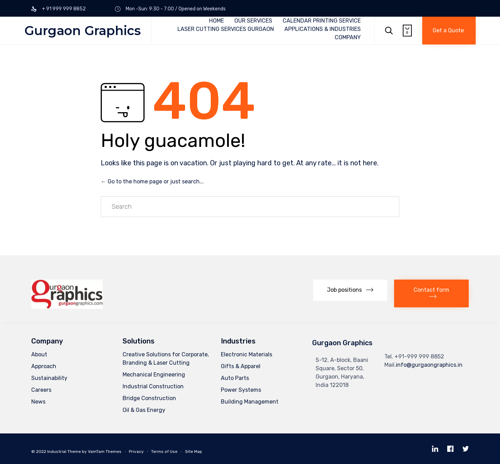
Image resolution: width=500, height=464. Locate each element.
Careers (41, 390)
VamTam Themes (105, 451)
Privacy (136, 451)
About (39, 354)
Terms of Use (164, 451)
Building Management (249, 401)
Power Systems (241, 390)
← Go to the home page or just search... (152, 181)
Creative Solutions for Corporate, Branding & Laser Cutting (166, 358)
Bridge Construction (149, 398)
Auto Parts (235, 378)
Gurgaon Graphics (82, 30)
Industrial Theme (64, 451)
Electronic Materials (246, 354)
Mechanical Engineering (154, 374)
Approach (43, 366)
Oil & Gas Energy (144, 410)
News (38, 401)
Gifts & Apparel (240, 366)
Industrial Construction (153, 386)
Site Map (193, 451)
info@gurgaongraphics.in (429, 365)
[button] (449, 30)
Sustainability (49, 378)
